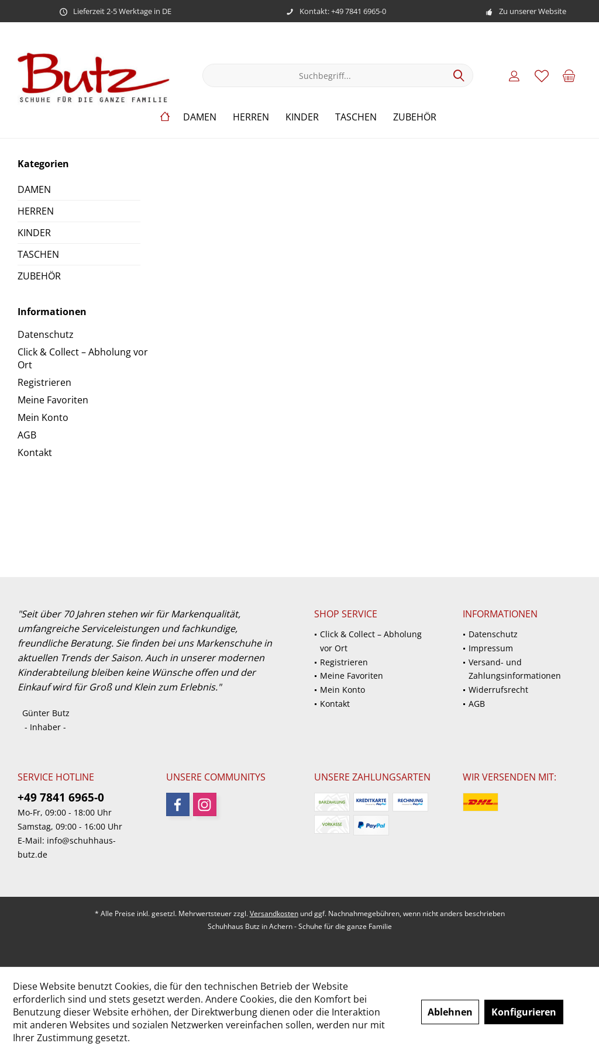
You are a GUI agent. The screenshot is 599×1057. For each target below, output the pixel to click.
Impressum (491, 648)
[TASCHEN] (356, 117)
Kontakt (35, 452)
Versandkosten (274, 913)
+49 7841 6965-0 (61, 797)
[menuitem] (569, 75)
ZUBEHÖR (39, 276)
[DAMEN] (200, 117)
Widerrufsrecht (498, 689)
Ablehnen (450, 1012)
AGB (27, 435)
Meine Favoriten (53, 399)
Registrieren (44, 382)
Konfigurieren (523, 1012)
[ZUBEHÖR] (415, 117)
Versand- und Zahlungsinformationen (515, 669)
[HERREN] (251, 117)
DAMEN (34, 189)
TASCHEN (38, 254)
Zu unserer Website (532, 11)
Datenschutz (46, 334)
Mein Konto (43, 417)
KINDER (34, 232)
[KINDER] (302, 117)
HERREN (36, 211)
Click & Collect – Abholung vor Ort (83, 358)
